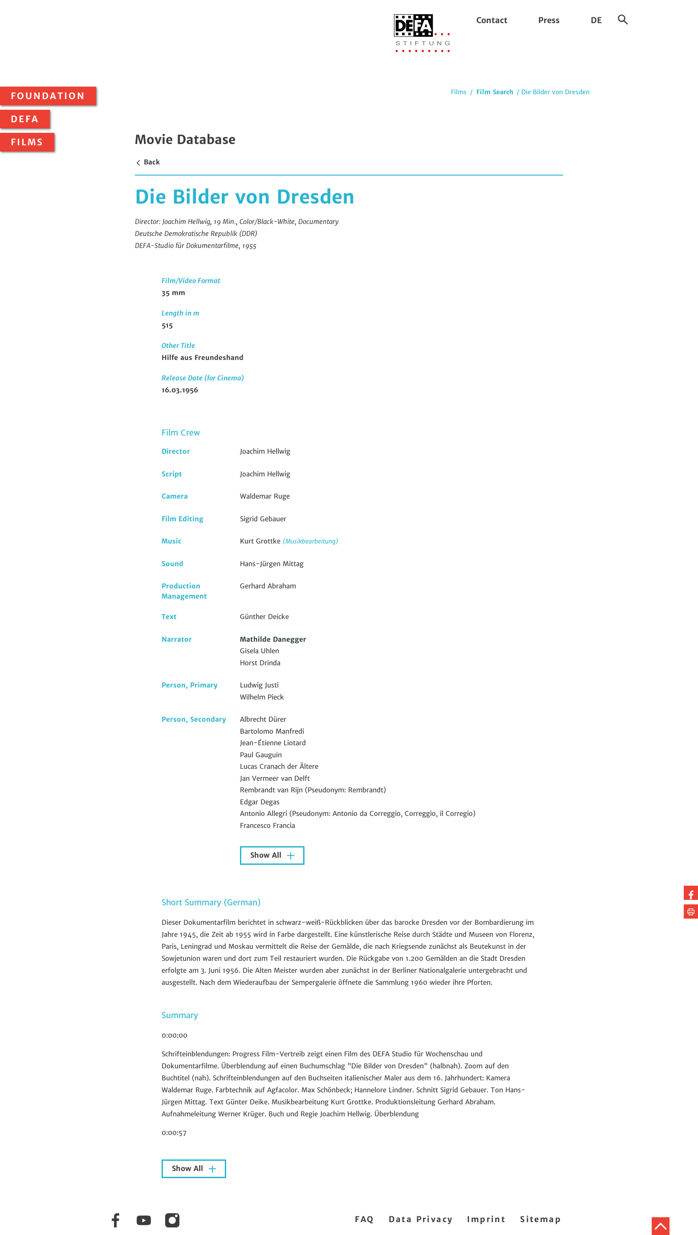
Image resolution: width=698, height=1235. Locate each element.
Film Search (494, 92)
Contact (491, 20)
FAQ (364, 1219)
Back (147, 162)
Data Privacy (421, 1219)
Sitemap (540, 1219)
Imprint (486, 1219)
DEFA (25, 119)
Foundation (48, 96)
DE (596, 20)
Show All (267, 855)
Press (549, 20)
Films (27, 142)
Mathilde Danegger (273, 639)
